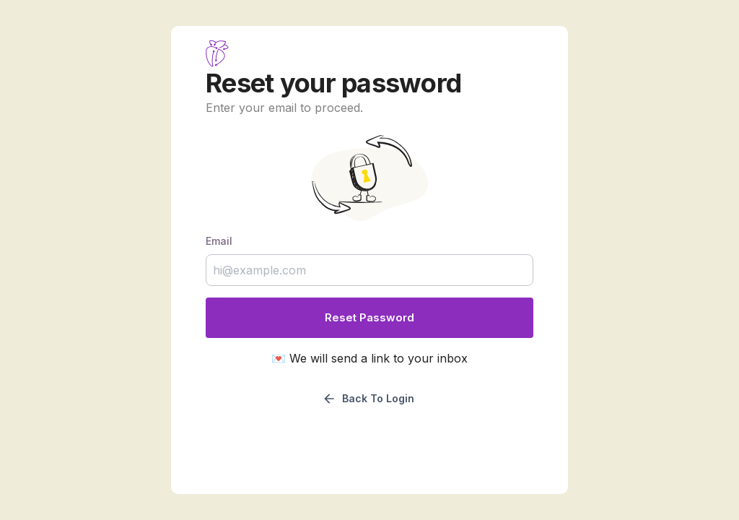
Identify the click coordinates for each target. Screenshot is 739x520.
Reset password (369, 317)
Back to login (368, 398)
